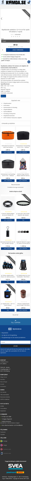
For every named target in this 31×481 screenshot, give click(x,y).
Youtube (2, 434)
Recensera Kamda (5, 397)
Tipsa (3, 96)
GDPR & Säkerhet (4, 399)
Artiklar (2, 406)
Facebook (2, 432)
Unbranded (17, 34)
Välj (23, 220)
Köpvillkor (2, 379)
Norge (3, 445)
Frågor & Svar (3, 377)
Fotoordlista (3, 408)
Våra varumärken (4, 394)
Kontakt (2, 384)
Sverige (3, 441)
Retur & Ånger (3, 381)
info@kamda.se (4, 362)
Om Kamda (3, 392)
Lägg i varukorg (18, 50)
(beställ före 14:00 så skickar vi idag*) (10, 423)
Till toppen (15, 322)
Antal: (2, 39)
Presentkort (3, 386)
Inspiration (3, 411)
